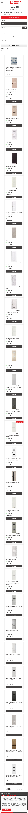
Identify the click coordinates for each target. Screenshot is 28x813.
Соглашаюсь (6, 809)
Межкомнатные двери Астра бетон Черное (12, 141)
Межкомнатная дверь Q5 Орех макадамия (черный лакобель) (13, 410)
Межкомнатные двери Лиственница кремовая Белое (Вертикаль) (13, 91)
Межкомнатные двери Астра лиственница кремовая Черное (13, 117)
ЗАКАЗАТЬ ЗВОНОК (14, 17)
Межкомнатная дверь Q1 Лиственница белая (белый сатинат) (12, 510)
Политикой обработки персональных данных (14, 806)
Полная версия (5, 793)
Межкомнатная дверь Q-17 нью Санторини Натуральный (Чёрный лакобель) (14, 752)
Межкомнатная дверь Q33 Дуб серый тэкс (13, 631)
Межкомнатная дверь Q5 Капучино (14, 361)
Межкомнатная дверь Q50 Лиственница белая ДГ (12, 189)
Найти (24, 27)
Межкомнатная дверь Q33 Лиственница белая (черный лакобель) (12, 583)
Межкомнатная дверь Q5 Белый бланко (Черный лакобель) (13, 459)
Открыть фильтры (14, 45)
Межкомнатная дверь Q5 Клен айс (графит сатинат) (14, 607)
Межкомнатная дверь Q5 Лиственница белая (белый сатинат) (12, 338)
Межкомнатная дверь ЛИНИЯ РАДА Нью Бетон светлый (13, 311)
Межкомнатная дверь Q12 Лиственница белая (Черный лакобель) (12, 435)
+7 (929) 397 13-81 (7, 14)
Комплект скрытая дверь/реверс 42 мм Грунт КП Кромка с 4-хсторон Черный (14, 69)
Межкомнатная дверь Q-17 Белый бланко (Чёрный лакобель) (14, 776)
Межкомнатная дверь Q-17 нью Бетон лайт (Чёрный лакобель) (13, 679)
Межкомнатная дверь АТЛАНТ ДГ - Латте (14, 239)
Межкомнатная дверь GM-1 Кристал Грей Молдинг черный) (13, 386)
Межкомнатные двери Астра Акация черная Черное (12, 165)
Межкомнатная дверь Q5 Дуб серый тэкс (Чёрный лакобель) (13, 534)
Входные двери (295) (7, 33)
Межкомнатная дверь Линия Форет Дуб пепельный (12, 558)
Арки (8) (4, 40)
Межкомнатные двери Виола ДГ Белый (13, 263)
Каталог (4, 23)
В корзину (14, 101)
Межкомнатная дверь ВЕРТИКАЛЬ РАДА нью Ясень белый (14, 213)
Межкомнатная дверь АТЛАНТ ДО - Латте (14, 483)
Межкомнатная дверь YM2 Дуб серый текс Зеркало (13, 727)
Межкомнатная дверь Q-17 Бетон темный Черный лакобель (14, 703)
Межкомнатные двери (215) (8, 36)
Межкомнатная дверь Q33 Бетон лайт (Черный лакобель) (13, 655)
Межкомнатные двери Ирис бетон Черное (14, 287)
